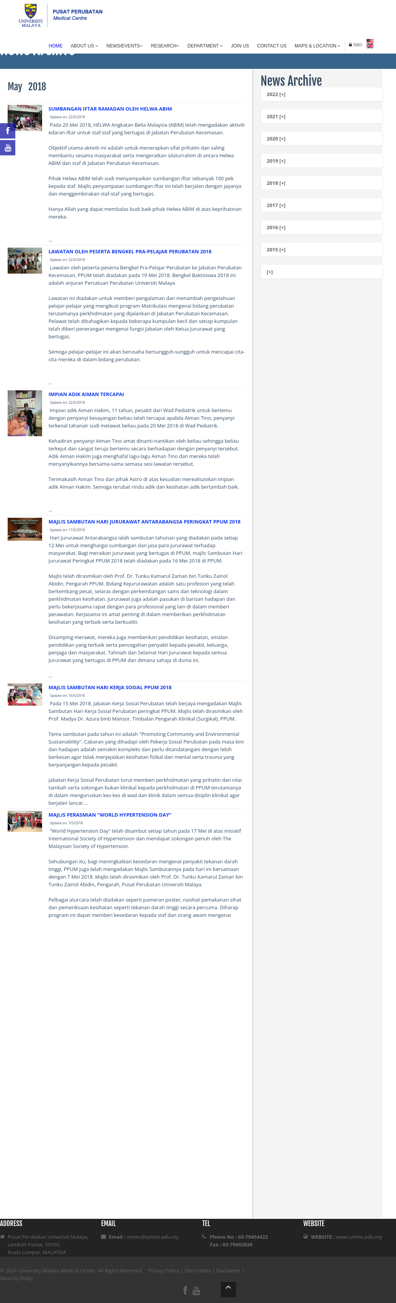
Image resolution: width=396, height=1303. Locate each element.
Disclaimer (228, 1270)
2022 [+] (276, 94)
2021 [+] (276, 116)
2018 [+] (276, 182)
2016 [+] (276, 227)
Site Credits (197, 1270)
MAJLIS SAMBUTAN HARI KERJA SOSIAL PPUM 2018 (110, 687)
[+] (270, 271)
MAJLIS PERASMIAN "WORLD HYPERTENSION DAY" (110, 814)
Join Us (240, 46)
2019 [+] (276, 160)
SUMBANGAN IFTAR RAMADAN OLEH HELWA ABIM (110, 108)
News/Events (124, 46)
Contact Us (272, 46)
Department (205, 46)
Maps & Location (318, 46)
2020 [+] (276, 138)
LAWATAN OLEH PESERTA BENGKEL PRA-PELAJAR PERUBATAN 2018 (130, 251)
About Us (84, 46)
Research (165, 46)
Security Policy (16, 1278)
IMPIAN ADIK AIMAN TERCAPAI (86, 394)
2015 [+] (276, 249)
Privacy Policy (163, 1270)
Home (56, 46)
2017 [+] (276, 205)
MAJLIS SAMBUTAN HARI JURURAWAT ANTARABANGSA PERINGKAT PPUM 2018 (145, 521)
